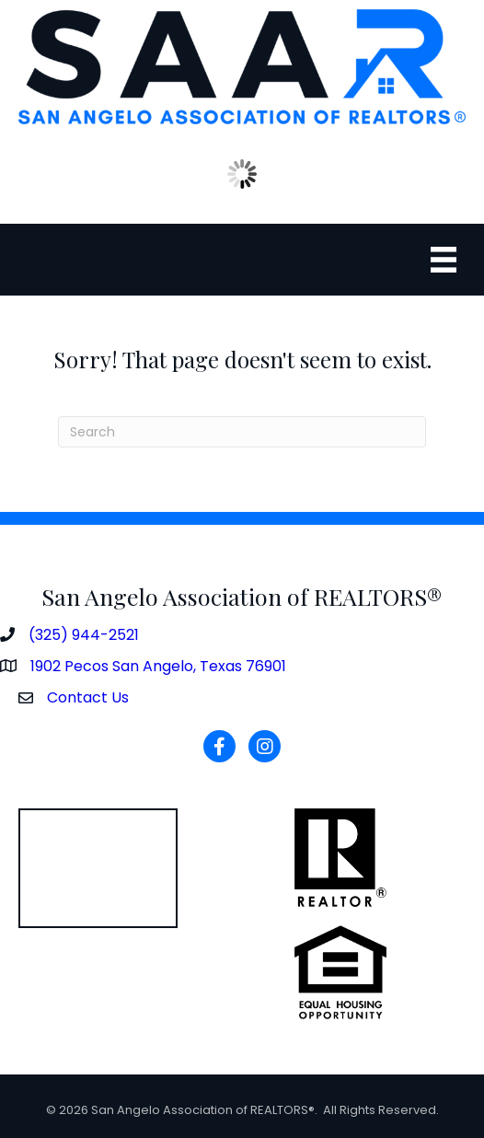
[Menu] (443, 259)
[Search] (242, 431)
